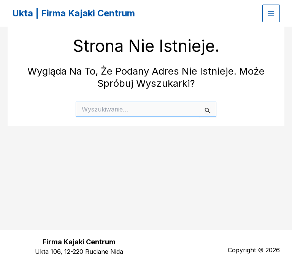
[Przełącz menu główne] (271, 13)
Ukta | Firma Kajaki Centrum (74, 13)
